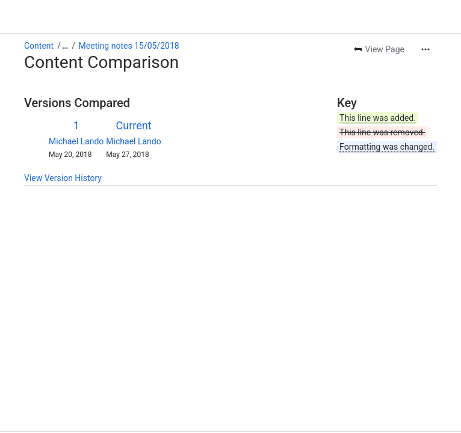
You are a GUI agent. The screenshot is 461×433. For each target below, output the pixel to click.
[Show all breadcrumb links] (65, 46)
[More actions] (425, 49)
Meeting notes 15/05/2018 (129, 46)
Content (39, 46)
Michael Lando (76, 141)
